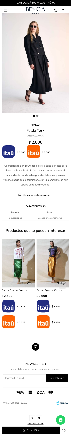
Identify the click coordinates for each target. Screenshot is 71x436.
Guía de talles (36, 423)
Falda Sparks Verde (14, 290)
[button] (62, 285)
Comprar (33, 430)
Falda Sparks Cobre (49, 290)
